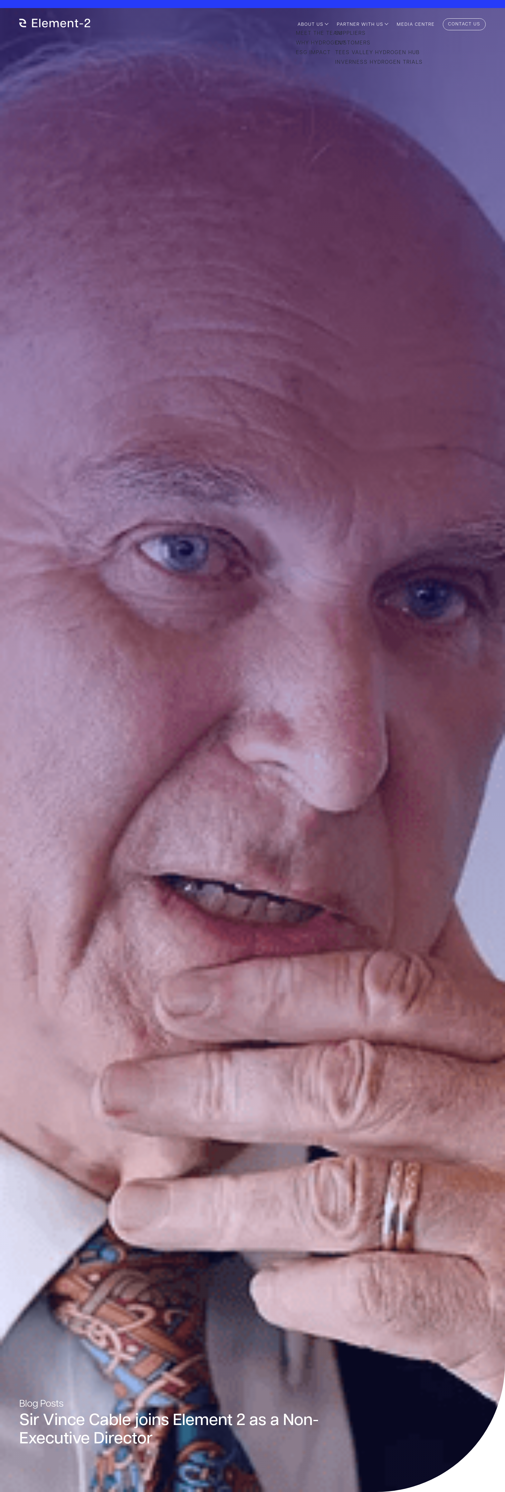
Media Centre (416, 24)
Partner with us (360, 24)
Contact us (464, 24)
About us (311, 24)
